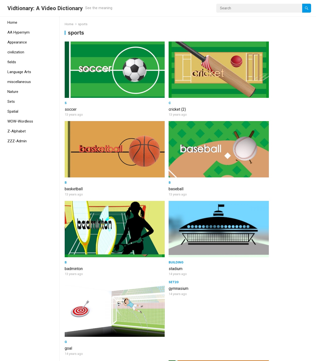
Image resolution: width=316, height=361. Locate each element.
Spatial (12, 111)
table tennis (200, 198)
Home (12, 22)
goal (193, 142)
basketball (199, 86)
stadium (134, 142)
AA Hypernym (18, 32)
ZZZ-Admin (17, 141)
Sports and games (206, 192)
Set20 (258, 99)
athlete (71, 266)
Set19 (69, 192)
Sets (11, 101)
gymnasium (262, 106)
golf (193, 266)
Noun (132, 192)
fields (11, 62)
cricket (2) (136, 86)
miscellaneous (19, 82)
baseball (260, 86)
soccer (71, 86)
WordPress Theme (83, 356)
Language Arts (19, 72)
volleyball (135, 198)
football (259, 266)
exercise (260, 209)
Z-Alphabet (16, 131)
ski (67, 333)
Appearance (17, 42)
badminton (74, 142)
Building (134, 136)
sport (69, 198)
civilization (15, 52)
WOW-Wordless (20, 121)
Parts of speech (141, 271)
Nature (12, 91)
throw (132, 277)
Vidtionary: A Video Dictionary (45, 8)
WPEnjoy (109, 356)
